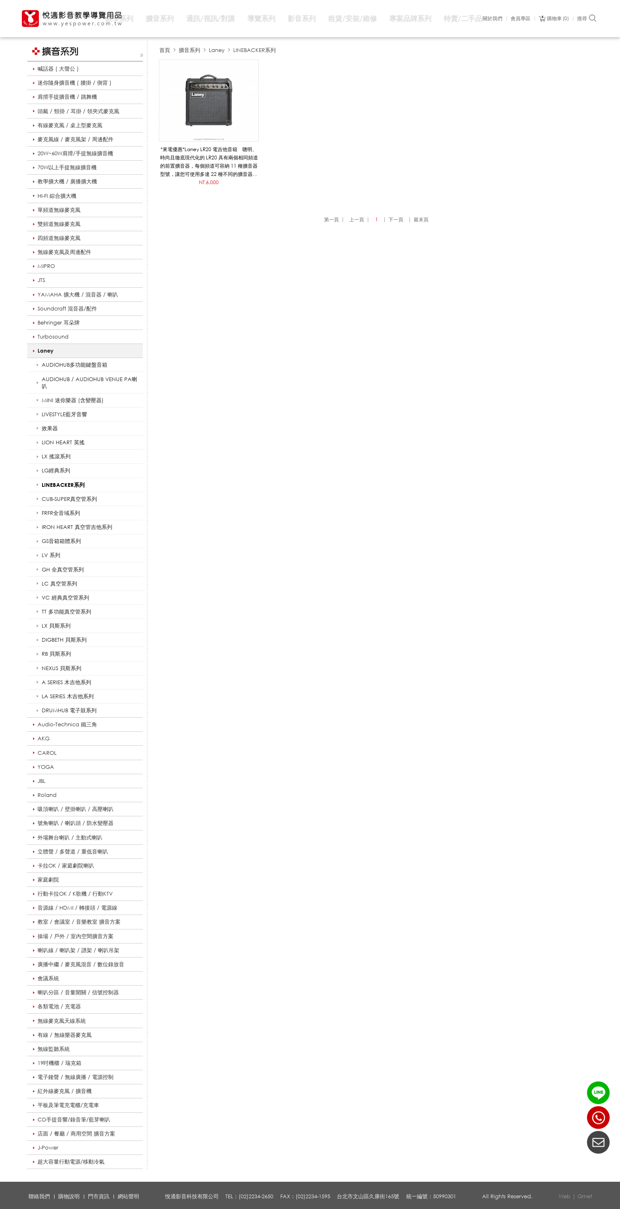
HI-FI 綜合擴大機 (57, 195)
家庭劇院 (48, 879)
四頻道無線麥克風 (59, 238)
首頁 (164, 50)
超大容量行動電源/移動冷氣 (71, 1161)
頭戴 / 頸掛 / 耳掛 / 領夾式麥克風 (78, 111)
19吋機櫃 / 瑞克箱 (59, 1063)
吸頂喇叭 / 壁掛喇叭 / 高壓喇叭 (76, 809)
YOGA (46, 766)
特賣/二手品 (463, 18)
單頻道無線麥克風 (59, 209)
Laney (46, 350)
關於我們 (492, 18)
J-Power (48, 1147)
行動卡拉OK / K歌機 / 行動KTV (75, 893)
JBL (41, 781)
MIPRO (46, 266)
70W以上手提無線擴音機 (67, 167)
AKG (44, 738)
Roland (47, 795)
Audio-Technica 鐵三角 (67, 724)
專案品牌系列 (410, 18)
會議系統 (48, 978)
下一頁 (395, 219)
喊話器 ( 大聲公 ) (58, 68)
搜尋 (587, 18)
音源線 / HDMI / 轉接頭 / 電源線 (77, 907)
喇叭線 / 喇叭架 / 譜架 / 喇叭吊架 (78, 950)
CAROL (47, 752)
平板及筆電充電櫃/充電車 (68, 1105)
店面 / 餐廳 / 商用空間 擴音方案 (76, 1133)
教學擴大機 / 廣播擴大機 (67, 181)
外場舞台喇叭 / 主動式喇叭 (70, 837)
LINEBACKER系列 (254, 50)
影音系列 (302, 18)
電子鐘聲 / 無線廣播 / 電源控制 (76, 1077)
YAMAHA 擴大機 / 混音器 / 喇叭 (78, 294)
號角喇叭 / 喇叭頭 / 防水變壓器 (76, 823)
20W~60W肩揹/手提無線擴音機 (75, 153)
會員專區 (520, 18)
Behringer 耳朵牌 (59, 322)
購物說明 (69, 1196)
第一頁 (331, 219)
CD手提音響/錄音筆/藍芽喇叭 (74, 1119)
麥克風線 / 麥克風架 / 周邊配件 (76, 139)
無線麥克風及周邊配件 (64, 252)
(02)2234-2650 (598, 1117)
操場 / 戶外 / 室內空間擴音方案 (76, 936)
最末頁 (421, 219)
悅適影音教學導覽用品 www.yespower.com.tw (72, 18)
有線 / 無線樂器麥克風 (65, 1034)
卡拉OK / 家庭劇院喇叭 (66, 865)
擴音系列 (160, 18)
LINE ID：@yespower (598, 1092)
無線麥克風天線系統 (62, 1020)
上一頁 (356, 219)
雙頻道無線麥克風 (59, 223)
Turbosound (53, 336)
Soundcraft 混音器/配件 (67, 308)
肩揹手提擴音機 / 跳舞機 (67, 96)
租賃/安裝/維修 (352, 18)
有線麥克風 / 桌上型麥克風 (70, 125)
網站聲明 (128, 1196)
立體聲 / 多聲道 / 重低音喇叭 (73, 851)
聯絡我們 (39, 1196)
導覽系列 (261, 18)
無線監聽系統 (54, 1048)
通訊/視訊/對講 (210, 18)
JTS (41, 280)
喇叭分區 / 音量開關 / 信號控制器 (78, 992)
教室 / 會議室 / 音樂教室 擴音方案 (79, 921)
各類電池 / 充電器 (59, 1006)
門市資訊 (98, 1196)
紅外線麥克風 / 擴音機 (65, 1091)
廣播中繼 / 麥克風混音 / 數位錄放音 (81, 964)
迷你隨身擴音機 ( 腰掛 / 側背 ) (74, 82)
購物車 (558, 18)
